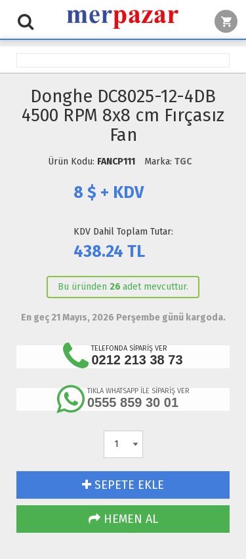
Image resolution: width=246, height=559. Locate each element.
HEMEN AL (123, 519)
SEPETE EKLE (123, 485)
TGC (183, 161)
